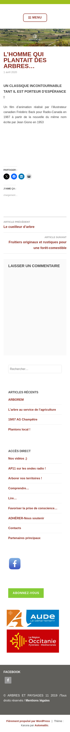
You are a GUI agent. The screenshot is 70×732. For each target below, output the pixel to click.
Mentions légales (38, 700)
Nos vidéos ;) (17, 458)
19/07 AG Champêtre (22, 419)
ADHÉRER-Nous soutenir (26, 518)
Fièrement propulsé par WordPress (28, 721)
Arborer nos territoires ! (25, 478)
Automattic (41, 725)
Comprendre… (18, 488)
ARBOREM (16, 399)
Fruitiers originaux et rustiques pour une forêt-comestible (35, 242)
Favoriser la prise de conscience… (32, 508)
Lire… (12, 498)
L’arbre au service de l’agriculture (32, 409)
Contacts (14, 528)
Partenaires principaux (24, 538)
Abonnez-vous (26, 593)
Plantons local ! (19, 429)
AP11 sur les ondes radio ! (27, 468)
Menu (35, 17)
